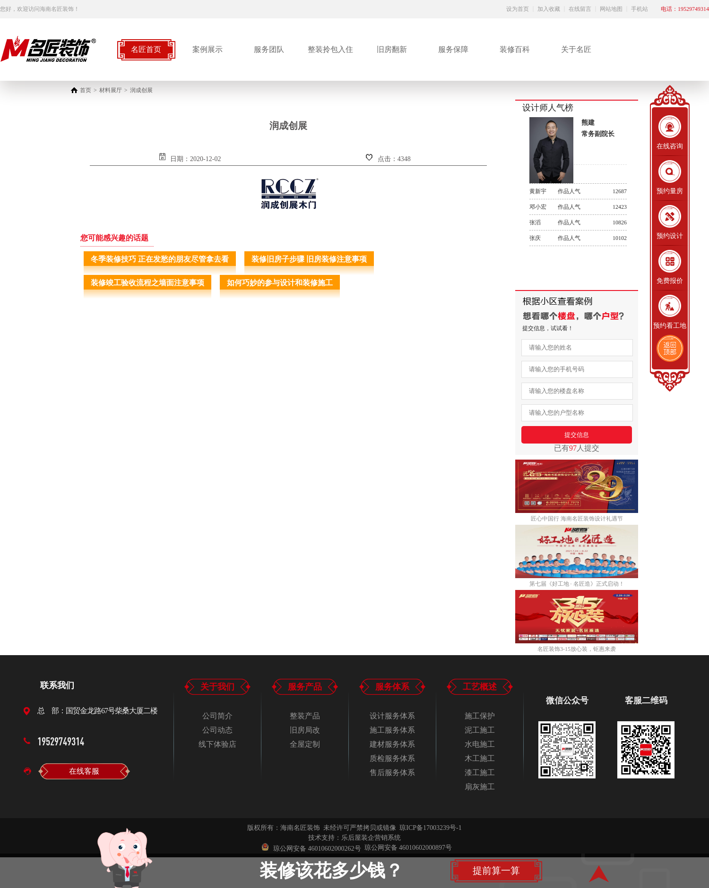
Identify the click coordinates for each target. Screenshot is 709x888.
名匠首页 (146, 49)
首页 (85, 90)
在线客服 (84, 771)
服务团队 (269, 49)
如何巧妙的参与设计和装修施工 (280, 283)
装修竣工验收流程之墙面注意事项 (147, 283)
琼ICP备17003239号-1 (430, 827)
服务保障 (453, 49)
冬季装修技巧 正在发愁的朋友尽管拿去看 (160, 259)
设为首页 (517, 9)
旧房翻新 (392, 49)
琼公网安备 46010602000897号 (408, 847)
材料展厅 (110, 90)
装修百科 (515, 49)
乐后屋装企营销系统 (371, 837)
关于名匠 (576, 49)
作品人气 (578, 191)
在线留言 (580, 9)
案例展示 (207, 49)
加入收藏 (548, 9)
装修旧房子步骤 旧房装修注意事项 (309, 259)
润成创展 (141, 90)
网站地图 (611, 9)
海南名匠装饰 (300, 827)
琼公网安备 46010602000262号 (311, 847)
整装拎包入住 (330, 49)
